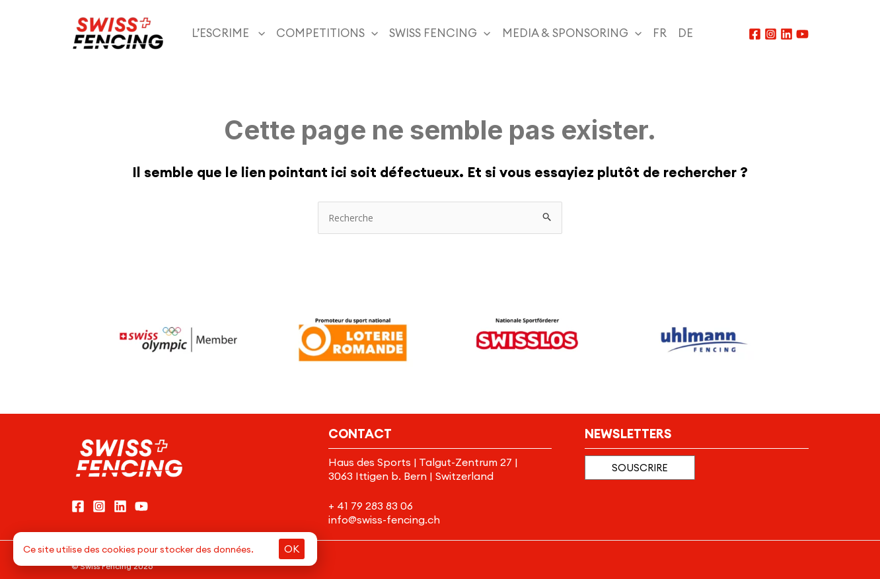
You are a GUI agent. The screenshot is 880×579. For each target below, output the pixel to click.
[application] (258, 33)
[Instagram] (770, 34)
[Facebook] (755, 34)
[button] (640, 467)
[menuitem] (665, 33)
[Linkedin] (786, 34)
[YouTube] (802, 34)
